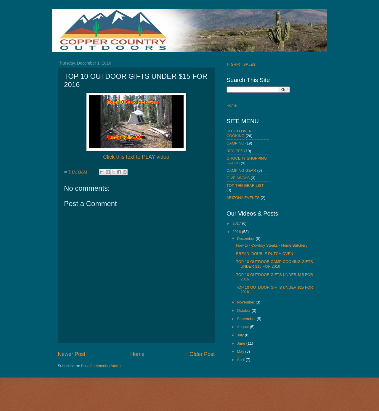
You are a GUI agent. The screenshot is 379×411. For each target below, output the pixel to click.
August (243, 327)
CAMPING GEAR (241, 170)
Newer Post (71, 354)
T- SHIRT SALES (241, 64)
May (241, 351)
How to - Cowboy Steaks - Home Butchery (271, 245)
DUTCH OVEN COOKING (239, 133)
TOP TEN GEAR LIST (245, 185)
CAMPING (235, 143)
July (241, 335)
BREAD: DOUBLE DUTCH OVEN (264, 253)
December (246, 238)
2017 (237, 223)
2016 (237, 231)
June (241, 343)
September (247, 319)
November (246, 302)
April (241, 359)
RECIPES (235, 151)
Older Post (202, 354)
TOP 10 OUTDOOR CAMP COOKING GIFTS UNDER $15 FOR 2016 (274, 263)
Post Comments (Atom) (101, 366)
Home (137, 354)
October (244, 310)
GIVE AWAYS (238, 178)
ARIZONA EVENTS (243, 197)
